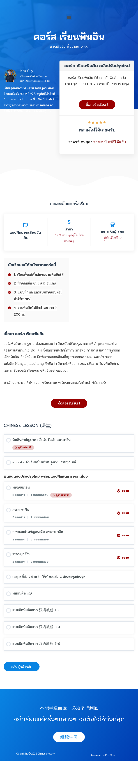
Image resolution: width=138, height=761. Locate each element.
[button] (69, 17)
